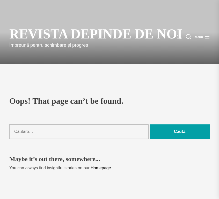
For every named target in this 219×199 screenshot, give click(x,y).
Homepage (101, 168)
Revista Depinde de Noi (62, 34)
